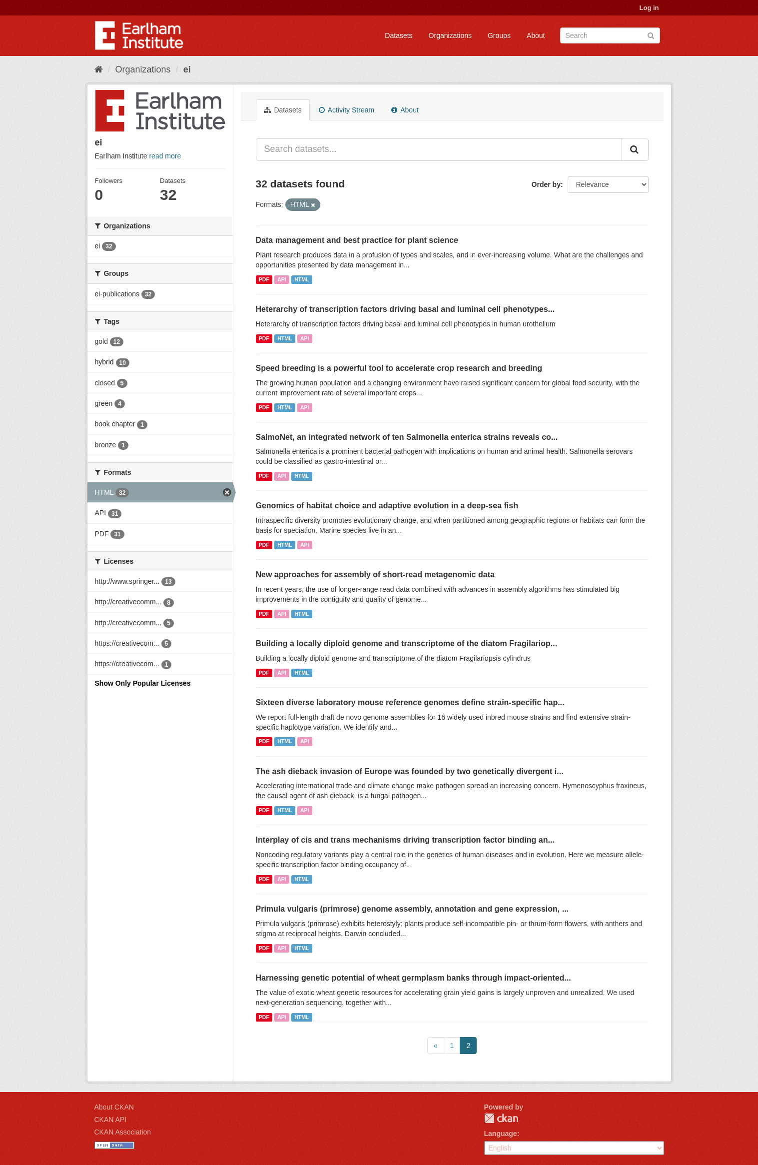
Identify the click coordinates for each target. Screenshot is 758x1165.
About (536, 35)
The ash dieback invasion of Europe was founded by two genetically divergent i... (410, 771)
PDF (264, 279)
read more (165, 156)
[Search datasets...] (439, 149)
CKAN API (110, 1120)
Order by (546, 184)
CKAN (501, 1118)
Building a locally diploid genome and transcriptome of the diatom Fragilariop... (407, 643)
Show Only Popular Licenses (143, 683)
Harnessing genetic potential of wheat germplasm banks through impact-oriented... (413, 978)
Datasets (398, 35)
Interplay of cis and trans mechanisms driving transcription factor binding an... (405, 840)
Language (500, 1134)
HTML (301, 279)
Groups (499, 35)
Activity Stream (346, 110)
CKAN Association (122, 1132)
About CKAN (114, 1107)
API (281, 279)
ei (187, 69)
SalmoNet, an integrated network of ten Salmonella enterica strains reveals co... (407, 437)
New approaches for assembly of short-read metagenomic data (375, 574)
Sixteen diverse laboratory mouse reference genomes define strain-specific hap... (410, 702)
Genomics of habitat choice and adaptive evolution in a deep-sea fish (387, 505)
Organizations (450, 35)
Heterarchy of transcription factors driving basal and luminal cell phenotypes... (405, 309)
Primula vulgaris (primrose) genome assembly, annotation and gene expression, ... (412, 909)
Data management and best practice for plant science (357, 240)
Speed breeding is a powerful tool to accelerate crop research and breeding (399, 368)
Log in (649, 7)
